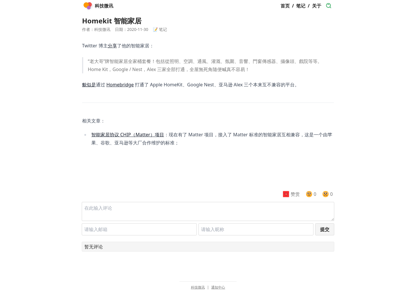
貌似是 (89, 84)
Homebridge (120, 84)
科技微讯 (198, 287)
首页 (285, 6)
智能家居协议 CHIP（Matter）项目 (127, 134)
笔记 (300, 6)
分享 (112, 45)
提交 (324, 229)
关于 (316, 6)
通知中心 (218, 287)
